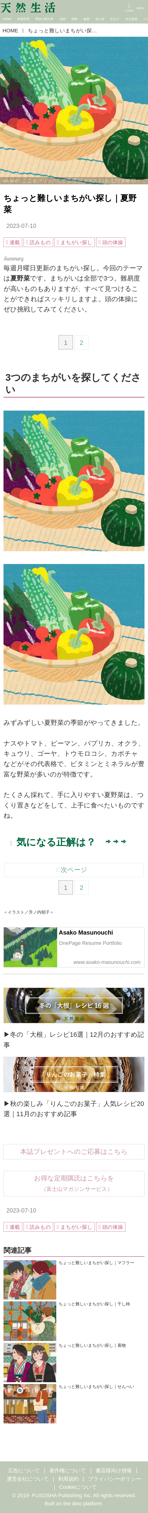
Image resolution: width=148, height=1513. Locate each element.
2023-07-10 (21, 226)
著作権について (67, 1470)
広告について (24, 1470)
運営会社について (28, 1479)
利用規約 (68, 1479)
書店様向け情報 (114, 1470)
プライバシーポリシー (114, 1479)
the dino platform (82, 1503)
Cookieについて (78, 1487)
